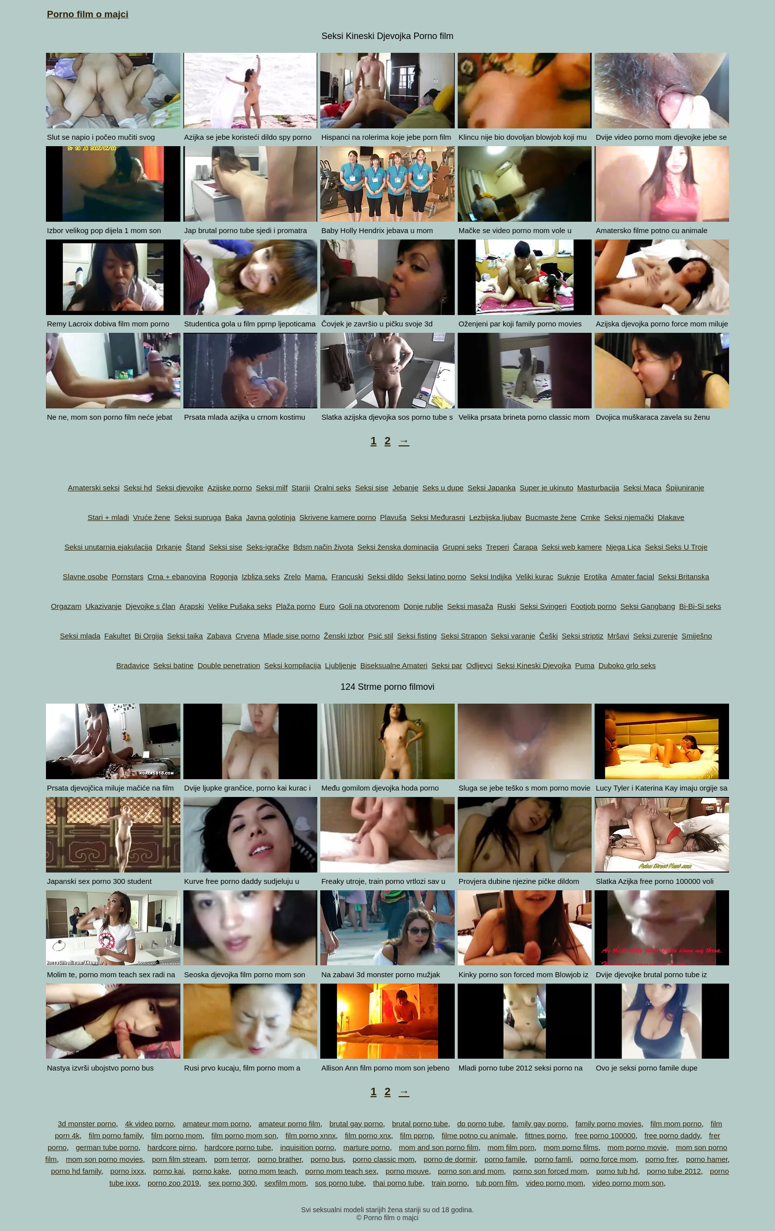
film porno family (115, 1135)
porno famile (504, 1159)
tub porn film (496, 1183)
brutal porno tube (420, 1123)
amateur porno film (289, 1123)
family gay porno (539, 1123)
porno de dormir (449, 1159)
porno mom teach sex (340, 1171)
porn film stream (178, 1159)
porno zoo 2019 (173, 1183)
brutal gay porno (356, 1123)
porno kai (168, 1171)
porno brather (279, 1159)
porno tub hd (617, 1171)
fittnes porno (545, 1135)
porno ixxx (127, 1171)
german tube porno (107, 1147)
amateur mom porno (216, 1123)
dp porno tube (480, 1123)
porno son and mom (471, 1171)
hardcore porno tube (237, 1147)
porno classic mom (384, 1159)
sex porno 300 (231, 1183)
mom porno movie (637, 1147)
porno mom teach (267, 1171)
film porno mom (176, 1135)
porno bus (327, 1159)
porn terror (231, 1159)
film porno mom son (244, 1135)
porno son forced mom (550, 1171)
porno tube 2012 (674, 1171)
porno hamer (707, 1159)
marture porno (366, 1147)
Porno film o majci (88, 14)
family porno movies (608, 1123)
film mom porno (675, 1123)
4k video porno (149, 1123)
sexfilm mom (285, 1183)
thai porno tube (398, 1183)
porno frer (661, 1159)
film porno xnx (368, 1135)
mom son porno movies (104, 1159)
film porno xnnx (311, 1135)
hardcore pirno (171, 1147)
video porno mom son (627, 1183)
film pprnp (416, 1135)
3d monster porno (87, 1123)
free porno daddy (672, 1135)
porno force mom (608, 1159)
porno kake (211, 1171)
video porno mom (554, 1183)
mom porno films (571, 1147)
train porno (449, 1183)
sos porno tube (339, 1183)
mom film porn (510, 1147)
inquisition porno (307, 1147)
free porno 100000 (605, 1135)
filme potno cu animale (479, 1135)
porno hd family (76, 1171)
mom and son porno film (438, 1147)
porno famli (552, 1159)
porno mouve (407, 1171)
